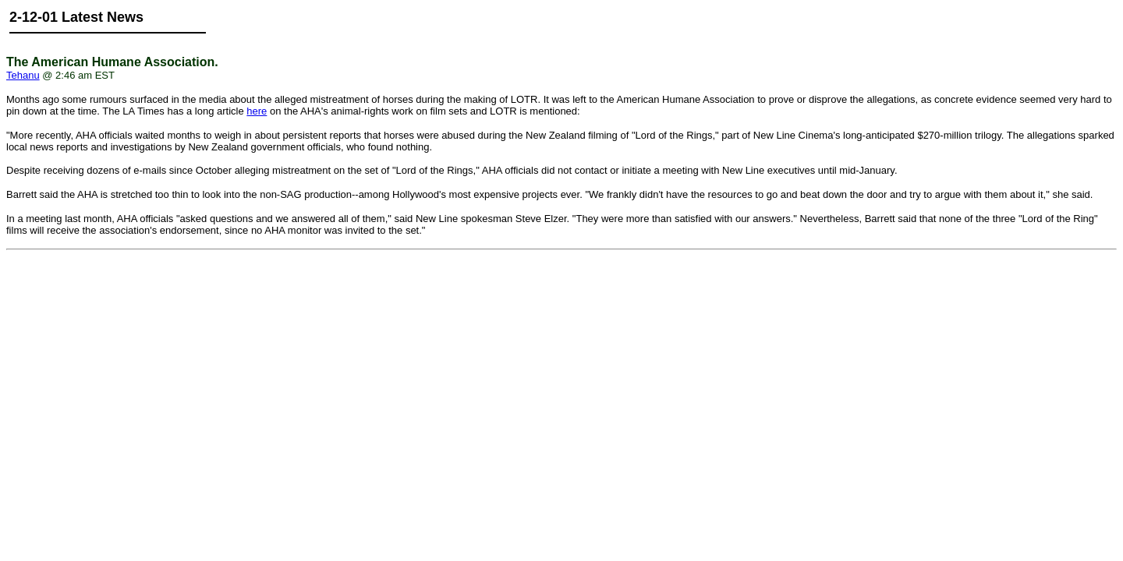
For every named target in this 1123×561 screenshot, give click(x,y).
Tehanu (23, 75)
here (256, 111)
